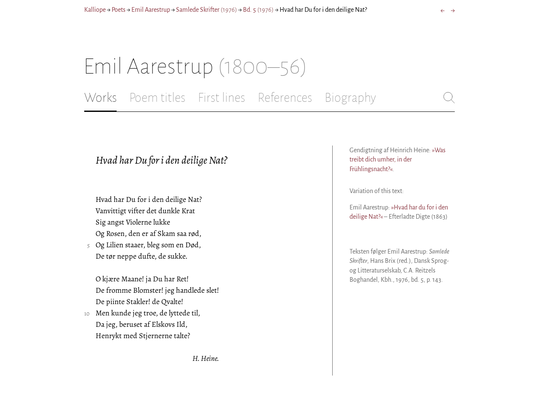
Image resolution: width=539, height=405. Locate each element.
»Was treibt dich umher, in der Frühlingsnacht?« (398, 159)
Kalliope (95, 9)
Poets (118, 9)
